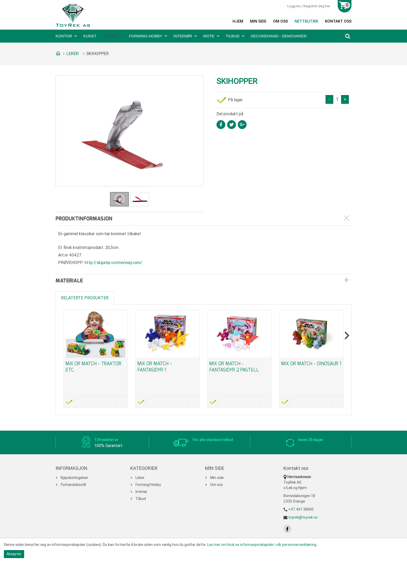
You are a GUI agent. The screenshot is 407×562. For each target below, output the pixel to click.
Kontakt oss (338, 21)
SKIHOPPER (97, 53)
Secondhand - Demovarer (279, 36)
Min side (258, 21)
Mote (208, 36)
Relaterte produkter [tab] (84, 297)
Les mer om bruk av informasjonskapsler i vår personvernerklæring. (262, 545)
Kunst (90, 36)
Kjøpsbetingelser (74, 478)
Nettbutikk (306, 21)
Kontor (64, 36)
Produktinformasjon (84, 218)
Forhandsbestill (73, 485)
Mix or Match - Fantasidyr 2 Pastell (234, 367)
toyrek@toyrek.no (303, 517)
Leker (111, 36)
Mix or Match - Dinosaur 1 (311, 364)
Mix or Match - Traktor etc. (93, 367)
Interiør (182, 36)
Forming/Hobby (148, 485)
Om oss (280, 21)
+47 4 (293, 509)
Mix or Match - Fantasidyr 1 (154, 367)
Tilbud (232, 36)
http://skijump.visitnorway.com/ (113, 262)
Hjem (238, 21)
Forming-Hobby (145, 36)
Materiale (69, 280)
